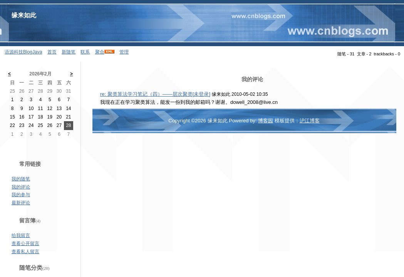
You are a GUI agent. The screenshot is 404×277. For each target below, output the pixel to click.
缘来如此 (24, 15)
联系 (85, 52)
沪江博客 (310, 120)
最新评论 (21, 202)
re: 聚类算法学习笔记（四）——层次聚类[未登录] (155, 94)
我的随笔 (21, 179)
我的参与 (21, 194)
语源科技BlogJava (23, 52)
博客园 (265, 120)
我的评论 (21, 187)
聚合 (99, 52)
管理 (124, 52)
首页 (52, 52)
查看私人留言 (25, 251)
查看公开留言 (25, 243)
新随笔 (68, 52)
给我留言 (21, 235)
